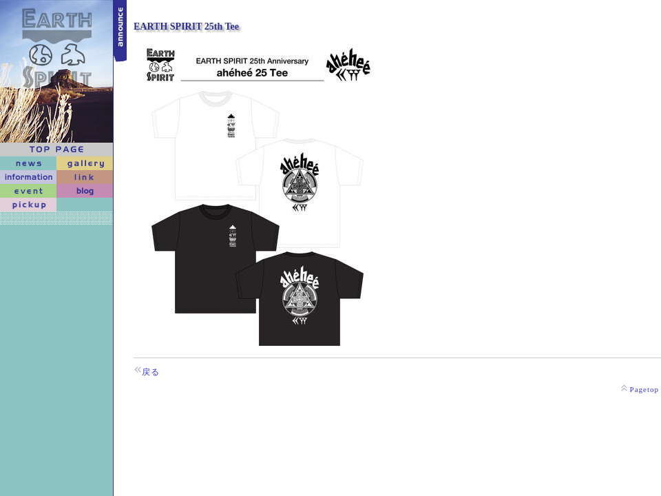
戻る (151, 372)
